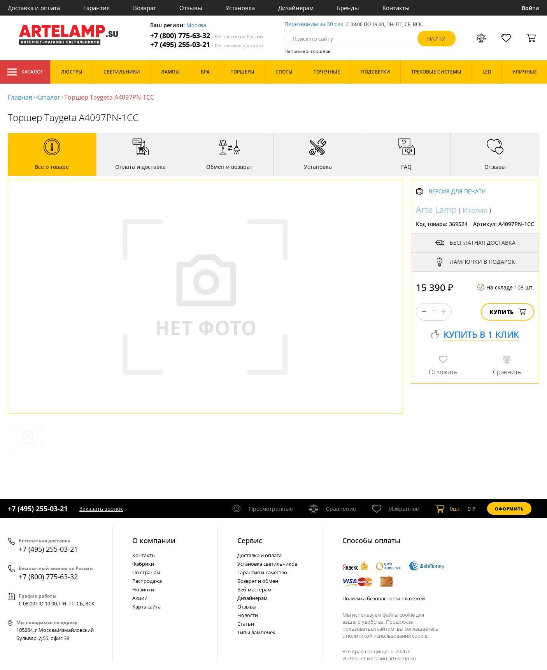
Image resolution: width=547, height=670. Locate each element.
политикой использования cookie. (387, 635)
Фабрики (143, 563)
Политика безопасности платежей (383, 598)
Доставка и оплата (34, 8)
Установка (240, 8)
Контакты (396, 8)
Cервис (249, 540)
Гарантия (96, 8)
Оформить (509, 509)
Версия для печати (457, 191)
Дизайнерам (296, 8)
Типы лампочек (256, 632)
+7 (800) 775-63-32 (206, 35)
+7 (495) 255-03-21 (206, 44)
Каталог (25, 72)
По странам (146, 572)
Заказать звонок (101, 508)
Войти (530, 8)
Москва (196, 25)
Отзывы (190, 8)
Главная (20, 97)
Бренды (348, 8)
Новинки (143, 589)
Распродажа (147, 580)
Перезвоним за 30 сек (313, 24)
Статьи (245, 623)
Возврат (144, 8)
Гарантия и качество (262, 572)
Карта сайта (146, 606)
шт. (448, 508)
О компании (153, 540)
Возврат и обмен (257, 580)
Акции (139, 598)
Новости (247, 615)
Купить (507, 312)
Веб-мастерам (254, 589)
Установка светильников (267, 563)
